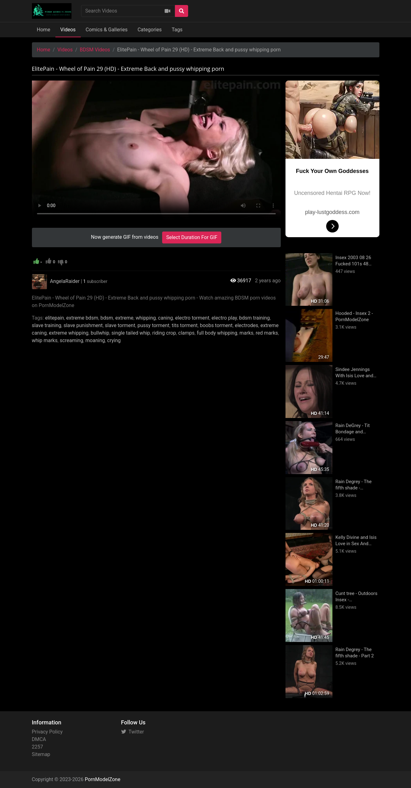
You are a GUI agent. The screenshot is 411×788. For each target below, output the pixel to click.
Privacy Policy (47, 732)
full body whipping (217, 333)
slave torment (120, 325)
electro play (224, 318)
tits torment (185, 325)
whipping (146, 318)
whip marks (45, 340)
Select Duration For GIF (191, 237)
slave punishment (83, 325)
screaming (71, 340)
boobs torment (216, 325)
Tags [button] (177, 30)
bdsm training (254, 318)
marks (246, 333)
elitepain (54, 318)
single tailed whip (130, 333)
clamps (186, 333)
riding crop (164, 333)
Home (43, 30)
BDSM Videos (95, 50)
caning (165, 318)
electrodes (246, 325)
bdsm (106, 318)
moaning (95, 340)
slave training (46, 325)
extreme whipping (68, 333)
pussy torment (153, 325)
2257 (37, 747)
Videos (68, 30)
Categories (149, 30)
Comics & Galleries (107, 30)
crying (114, 340)
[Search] (181, 11)
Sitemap (41, 754)
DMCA (39, 739)
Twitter (132, 732)
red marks (267, 333)
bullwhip (100, 333)
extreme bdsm (82, 318)
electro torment (192, 318)
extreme (124, 318)
